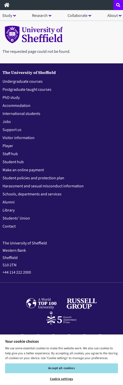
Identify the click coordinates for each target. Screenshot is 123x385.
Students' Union (16, 218)
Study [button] (7, 15)
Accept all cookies (61, 368)
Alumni (9, 202)
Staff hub (10, 154)
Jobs (7, 121)
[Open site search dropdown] (118, 5)
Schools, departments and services (32, 194)
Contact (9, 226)
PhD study (11, 97)
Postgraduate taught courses (27, 89)
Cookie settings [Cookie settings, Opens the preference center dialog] (61, 379)
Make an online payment (23, 170)
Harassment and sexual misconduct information (43, 186)
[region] (61, 359)
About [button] (112, 15)
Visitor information (19, 138)
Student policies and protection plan (33, 178)
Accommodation (16, 105)
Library (9, 210)
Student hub (13, 162)
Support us (12, 130)
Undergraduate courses (23, 81)
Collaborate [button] (77, 15)
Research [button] (40, 15)
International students (21, 113)
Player (8, 146)
